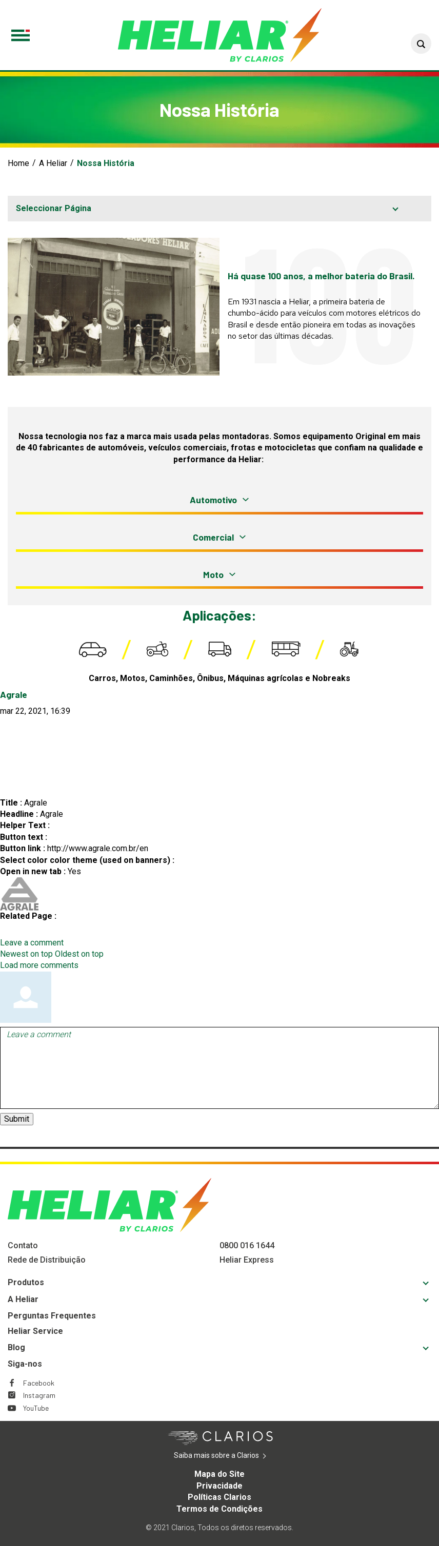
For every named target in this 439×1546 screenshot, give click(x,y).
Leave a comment (32, 942)
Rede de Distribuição (47, 1260)
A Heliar (53, 163)
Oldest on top (79, 954)
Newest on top (26, 954)
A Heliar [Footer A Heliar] (23, 1299)
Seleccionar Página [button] (53, 208)
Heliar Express (247, 1260)
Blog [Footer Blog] (16, 1347)
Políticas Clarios (219, 1497)
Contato (23, 1245)
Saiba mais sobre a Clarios (232, 1456)
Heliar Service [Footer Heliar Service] (35, 1331)
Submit (16, 1119)
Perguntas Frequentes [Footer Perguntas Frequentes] (52, 1316)
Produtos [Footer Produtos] (26, 1282)
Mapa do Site (219, 1474)
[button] (421, 43)
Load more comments (39, 965)
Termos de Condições (219, 1509)
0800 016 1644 (247, 1245)
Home (18, 163)
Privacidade (219, 1486)
